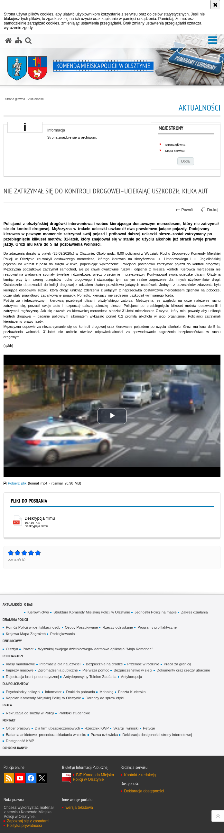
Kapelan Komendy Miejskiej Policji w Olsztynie (43, 698)
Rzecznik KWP (97, 728)
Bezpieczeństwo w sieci (133, 670)
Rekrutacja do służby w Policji (30, 713)
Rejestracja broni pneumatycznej (32, 677)
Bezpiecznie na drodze (104, 664)
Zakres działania (194, 612)
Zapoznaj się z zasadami (28, 821)
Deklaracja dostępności (144, 791)
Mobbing (106, 692)
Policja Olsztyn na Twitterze (42, 778)
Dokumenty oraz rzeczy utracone (183, 670)
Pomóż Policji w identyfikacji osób (33, 627)
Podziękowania (62, 634)
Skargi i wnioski (125, 728)
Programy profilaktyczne (157, 627)
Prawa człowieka (104, 735)
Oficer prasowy (18, 728)
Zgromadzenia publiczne (58, 670)
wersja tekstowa (79, 807)
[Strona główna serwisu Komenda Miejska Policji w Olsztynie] (8, 40)
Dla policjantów (16, 683)
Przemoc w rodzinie (143, 664)
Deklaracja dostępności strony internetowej (157, 735)
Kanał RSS (9, 778)
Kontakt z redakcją (140, 775)
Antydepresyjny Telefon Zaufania (90, 677)
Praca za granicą (177, 664)
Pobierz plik (17, 483)
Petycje (149, 728)
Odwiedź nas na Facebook (31, 778)
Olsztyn (12, 649)
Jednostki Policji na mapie (156, 612)
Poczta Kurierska (132, 692)
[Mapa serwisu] (18, 40)
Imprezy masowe (19, 670)
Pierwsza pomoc (95, 670)
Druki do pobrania (80, 692)
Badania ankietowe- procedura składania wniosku (46, 735)
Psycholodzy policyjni (23, 692)
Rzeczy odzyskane (117, 627)
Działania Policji (15, 619)
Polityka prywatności (24, 825)
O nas (28, 604)
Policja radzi (13, 655)
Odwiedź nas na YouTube (20, 778)
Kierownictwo (38, 612)
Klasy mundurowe (20, 664)
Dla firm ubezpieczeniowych (57, 728)
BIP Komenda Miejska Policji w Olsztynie (93, 777)
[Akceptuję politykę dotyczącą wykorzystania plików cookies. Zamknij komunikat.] (215, 4)
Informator (53, 692)
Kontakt (9, 720)
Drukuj (209, 209)
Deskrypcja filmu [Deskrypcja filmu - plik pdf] (39, 518)
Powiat (28, 649)
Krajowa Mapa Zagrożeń (26, 634)
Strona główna (15, 99)
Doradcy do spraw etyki (105, 698)
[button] (212, 40)
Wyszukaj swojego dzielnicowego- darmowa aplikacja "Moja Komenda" (95, 649)
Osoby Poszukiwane (81, 627)
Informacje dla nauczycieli (60, 664)
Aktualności (36, 99)
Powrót (184, 209)
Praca (7, 704)
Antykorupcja (131, 677)
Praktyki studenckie (74, 713)
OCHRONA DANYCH (15, 747)
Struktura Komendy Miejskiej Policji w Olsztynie (91, 612)
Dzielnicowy (12, 640)
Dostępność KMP (20, 741)
